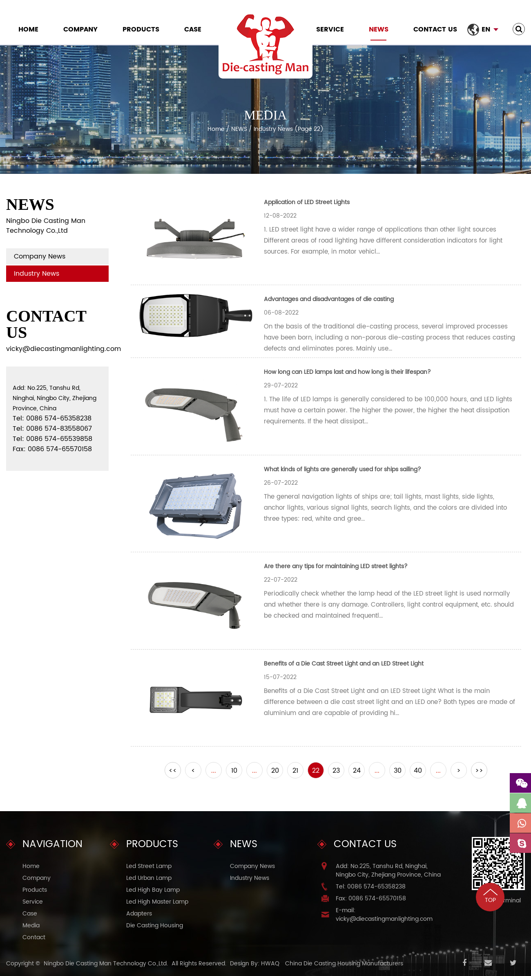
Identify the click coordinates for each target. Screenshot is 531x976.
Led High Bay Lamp (153, 890)
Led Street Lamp (149, 866)
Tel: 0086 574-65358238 (371, 886)
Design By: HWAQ (254, 963)
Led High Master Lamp (157, 901)
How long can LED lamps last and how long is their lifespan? (347, 372)
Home (28, 29)
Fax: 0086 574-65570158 (371, 898)
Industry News (36, 273)
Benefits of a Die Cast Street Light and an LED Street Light (344, 663)
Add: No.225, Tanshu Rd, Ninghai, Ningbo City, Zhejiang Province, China (388, 870)
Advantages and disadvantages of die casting (329, 299)
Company (80, 29)
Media (31, 925)
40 (418, 770)
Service (330, 29)
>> (479, 770)
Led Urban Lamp (149, 878)
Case (192, 29)
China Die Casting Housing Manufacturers (344, 963)
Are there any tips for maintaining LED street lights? (336, 566)
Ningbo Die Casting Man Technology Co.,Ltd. (106, 963)
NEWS (378, 29)
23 (336, 770)
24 (357, 770)
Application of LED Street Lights (307, 202)
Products (141, 29)
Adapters (139, 913)
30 (398, 770)
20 (275, 770)
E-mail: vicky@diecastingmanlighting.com (384, 914)
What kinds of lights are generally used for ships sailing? (342, 469)
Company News (39, 256)
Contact (33, 937)
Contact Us (435, 29)
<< (173, 770)
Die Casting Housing (154, 925)
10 (234, 770)
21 (295, 770)
